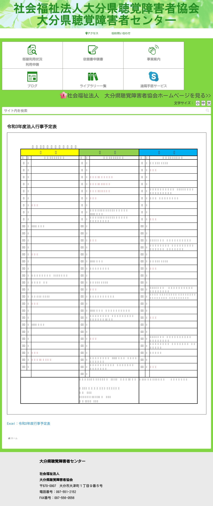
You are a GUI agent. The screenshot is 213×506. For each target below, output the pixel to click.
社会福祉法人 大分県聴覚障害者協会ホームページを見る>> (135, 74)
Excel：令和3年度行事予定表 (28, 402)
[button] (208, 89)
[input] (106, 89)
